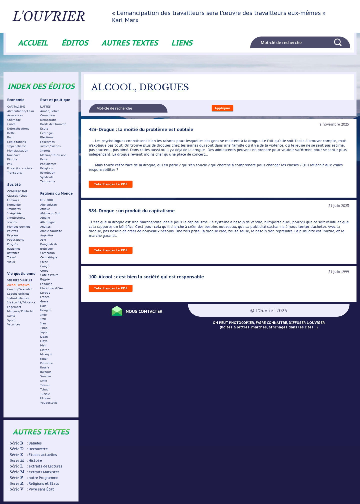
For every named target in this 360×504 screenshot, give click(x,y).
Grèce (44, 301)
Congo (45, 266)
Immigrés (14, 209)
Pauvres (12, 231)
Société (14, 184)
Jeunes (12, 222)
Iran (43, 323)
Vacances (13, 324)
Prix (9, 164)
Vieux (11, 262)
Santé (11, 315)
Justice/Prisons (50, 146)
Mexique (46, 354)
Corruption (47, 115)
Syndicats (47, 177)
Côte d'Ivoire (49, 275)
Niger (44, 358)
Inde (43, 314)
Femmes (13, 200)
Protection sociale (19, 168)
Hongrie (45, 310)
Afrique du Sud (50, 213)
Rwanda (46, 372)
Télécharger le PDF (111, 185)
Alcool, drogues (18, 285)
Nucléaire (13, 155)
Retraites (13, 253)
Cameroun (47, 253)
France (45, 297)
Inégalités (14, 213)
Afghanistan (48, 204)
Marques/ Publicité (20, 311)
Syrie (43, 380)
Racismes (13, 248)
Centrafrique (48, 257)
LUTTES (45, 106)
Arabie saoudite (51, 231)
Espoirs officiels (18, 293)
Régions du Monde (56, 193)
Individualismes (18, 298)
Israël (44, 328)
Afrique (45, 209)
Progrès (12, 244)
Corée (44, 270)
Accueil (33, 43)
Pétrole (12, 159)
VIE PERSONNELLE (19, 280)
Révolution (47, 172)
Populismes (48, 164)
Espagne (46, 284)
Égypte (45, 279)
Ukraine (45, 398)
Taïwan (45, 385)
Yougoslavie (49, 402)
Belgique (46, 248)
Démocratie (48, 120)
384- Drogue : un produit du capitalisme (133, 212)
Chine (44, 262)
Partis (44, 159)
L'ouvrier (61, 16)
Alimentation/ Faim (20, 111)
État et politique (55, 100)
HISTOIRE (47, 200)
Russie (44, 367)
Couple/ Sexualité (19, 289)
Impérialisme (16, 146)
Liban (44, 336)
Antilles (45, 226)
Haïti (43, 306)
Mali (43, 345)
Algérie (45, 217)
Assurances (15, 115)
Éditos (75, 43)
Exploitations (16, 142)
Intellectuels (16, 217)
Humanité (14, 204)
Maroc (44, 350)
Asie (43, 239)
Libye (44, 341)
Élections (46, 137)
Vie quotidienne (21, 273)
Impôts (45, 150)
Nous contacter (147, 312)
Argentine (47, 235)
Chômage (14, 120)
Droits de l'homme (53, 124)
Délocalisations (18, 128)
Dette (11, 133)
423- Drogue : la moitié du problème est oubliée (142, 130)
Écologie (46, 133)
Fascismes (47, 142)
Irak (43, 319)
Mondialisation (17, 150)
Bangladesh (48, 244)
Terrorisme (47, 181)
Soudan (45, 376)
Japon (44, 332)
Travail (11, 257)
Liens (181, 43)
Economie (15, 100)
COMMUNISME (17, 191)
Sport (11, 320)
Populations (15, 239)
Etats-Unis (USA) (51, 288)
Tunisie (45, 394)
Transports (14, 172)
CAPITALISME (16, 106)
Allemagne (48, 222)
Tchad (44, 389)
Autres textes (130, 43)
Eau (9, 137)
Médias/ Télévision (53, 155)
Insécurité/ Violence (21, 302)
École (44, 128)
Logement (14, 307)
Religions (46, 168)
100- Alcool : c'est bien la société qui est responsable (147, 278)
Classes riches (17, 195)
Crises (11, 124)
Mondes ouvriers (18, 226)
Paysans (12, 235)
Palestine (46, 363)
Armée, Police (49, 111)
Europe (45, 292)
